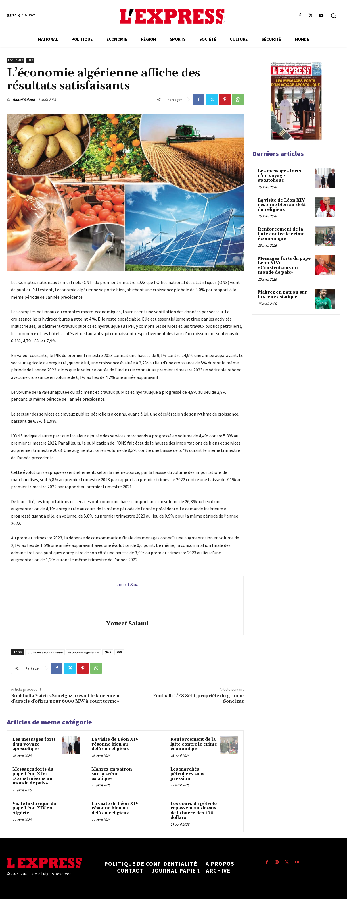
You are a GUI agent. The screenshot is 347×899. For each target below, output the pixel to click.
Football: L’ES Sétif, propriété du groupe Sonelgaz (198, 698)
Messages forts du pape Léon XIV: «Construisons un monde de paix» (32, 776)
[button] (333, 15)
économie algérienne (83, 652)
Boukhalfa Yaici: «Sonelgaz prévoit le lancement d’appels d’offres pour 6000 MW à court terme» (65, 698)
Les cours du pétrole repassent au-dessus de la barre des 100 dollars (193, 811)
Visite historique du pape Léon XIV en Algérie (34, 808)
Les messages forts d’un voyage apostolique (34, 744)
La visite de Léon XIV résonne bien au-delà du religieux (115, 744)
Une (30, 60)
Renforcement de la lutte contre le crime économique (193, 744)
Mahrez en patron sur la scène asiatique (111, 774)
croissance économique (45, 652)
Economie (15, 60)
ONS (107, 652)
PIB (119, 652)
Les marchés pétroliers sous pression (187, 774)
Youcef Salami (23, 99)
